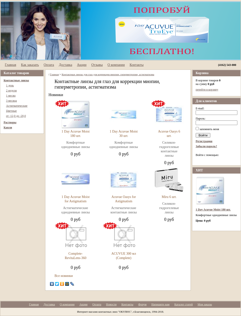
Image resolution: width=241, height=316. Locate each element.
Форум (142, 304)
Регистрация (204, 141)
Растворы (10, 122)
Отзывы (97, 65)
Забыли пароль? (206, 146)
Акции (81, 65)
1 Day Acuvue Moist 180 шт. (213, 209)
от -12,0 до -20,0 (16, 116)
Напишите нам (160, 304)
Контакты (137, 65)
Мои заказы (205, 304)
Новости (111, 304)
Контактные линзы (16, 80)
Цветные (11, 110)
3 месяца (11, 100)
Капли (8, 127)
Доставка (65, 65)
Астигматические (17, 105)
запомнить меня (209, 129)
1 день (10, 85)
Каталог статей (183, 304)
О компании (116, 65)
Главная (10, 65)
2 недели (11, 90)
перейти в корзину (207, 89)
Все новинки (64, 276)
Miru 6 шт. (169, 197)
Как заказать (30, 65)
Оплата (49, 65)
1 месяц (11, 95)
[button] (198, 161)
